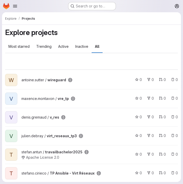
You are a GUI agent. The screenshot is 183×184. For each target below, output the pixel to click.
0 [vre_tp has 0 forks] (150, 98)
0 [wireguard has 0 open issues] (174, 79)
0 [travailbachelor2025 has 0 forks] (150, 154)
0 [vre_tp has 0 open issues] (174, 98)
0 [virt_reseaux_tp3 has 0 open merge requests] (162, 135)
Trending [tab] (44, 46)
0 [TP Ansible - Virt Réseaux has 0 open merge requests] (162, 173)
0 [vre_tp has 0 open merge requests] (162, 98)
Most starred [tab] (19, 46)
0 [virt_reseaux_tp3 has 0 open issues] (174, 135)
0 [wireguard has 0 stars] (138, 79)
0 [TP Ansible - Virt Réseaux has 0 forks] (150, 173)
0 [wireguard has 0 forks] (150, 79)
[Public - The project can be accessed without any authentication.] (70, 80)
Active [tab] (63, 46)
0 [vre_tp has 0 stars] (138, 98)
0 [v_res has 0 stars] (138, 117)
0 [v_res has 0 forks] (150, 117)
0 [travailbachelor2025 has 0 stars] (138, 154)
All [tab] (97, 46)
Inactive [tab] (81, 46)
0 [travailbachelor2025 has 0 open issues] (174, 154)
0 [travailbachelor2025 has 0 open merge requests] (162, 154)
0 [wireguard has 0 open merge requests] (162, 79)
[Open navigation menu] (15, 6)
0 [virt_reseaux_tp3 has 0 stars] (138, 135)
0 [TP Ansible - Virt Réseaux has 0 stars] (138, 173)
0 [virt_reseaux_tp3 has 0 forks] (150, 135)
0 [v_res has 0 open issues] (174, 117)
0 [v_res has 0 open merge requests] (162, 117)
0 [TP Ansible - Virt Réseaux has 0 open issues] (174, 173)
